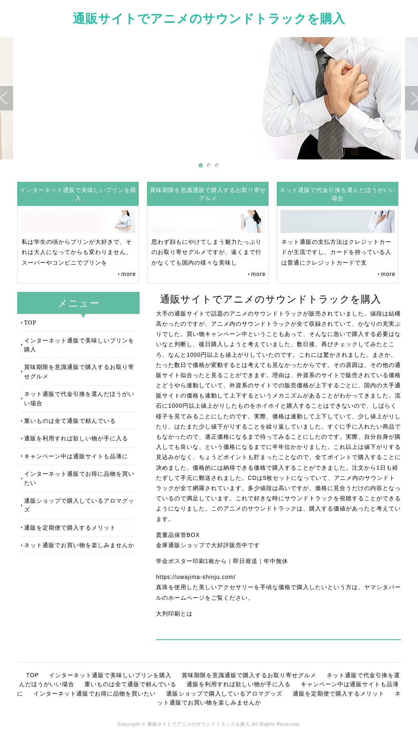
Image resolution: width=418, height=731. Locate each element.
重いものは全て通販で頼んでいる (70, 420)
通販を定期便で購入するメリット (70, 527)
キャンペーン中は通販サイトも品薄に (76, 456)
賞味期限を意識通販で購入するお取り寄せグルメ (79, 371)
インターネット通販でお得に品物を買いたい (79, 478)
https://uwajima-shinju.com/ (196, 577)
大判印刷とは (174, 613)
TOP (30, 322)
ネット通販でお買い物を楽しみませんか (79, 545)
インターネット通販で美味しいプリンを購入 (79, 344)
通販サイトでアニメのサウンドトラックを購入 (209, 18)
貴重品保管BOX (178, 535)
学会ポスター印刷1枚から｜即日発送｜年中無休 (222, 561)
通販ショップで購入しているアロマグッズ (79, 505)
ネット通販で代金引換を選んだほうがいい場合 (79, 398)
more (128, 274)
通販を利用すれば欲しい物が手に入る (76, 438)
